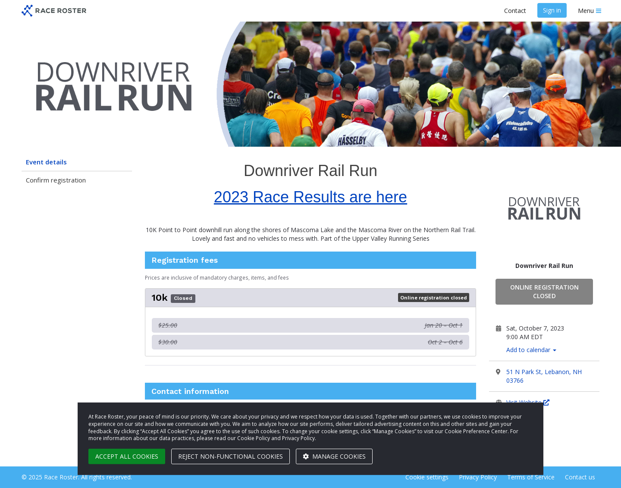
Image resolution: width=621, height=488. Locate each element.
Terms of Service (531, 477)
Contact (515, 10)
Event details (46, 161)
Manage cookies (334, 456)
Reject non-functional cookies (230, 456)
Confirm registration (56, 180)
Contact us (580, 477)
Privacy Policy (478, 477)
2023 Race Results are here (310, 197)
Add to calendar (531, 350)
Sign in (552, 10)
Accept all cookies (126, 456)
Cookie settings (426, 477)
